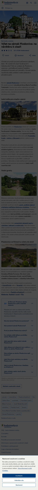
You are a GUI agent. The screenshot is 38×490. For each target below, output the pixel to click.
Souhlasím (19, 475)
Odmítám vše (19, 480)
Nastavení (19, 485)
